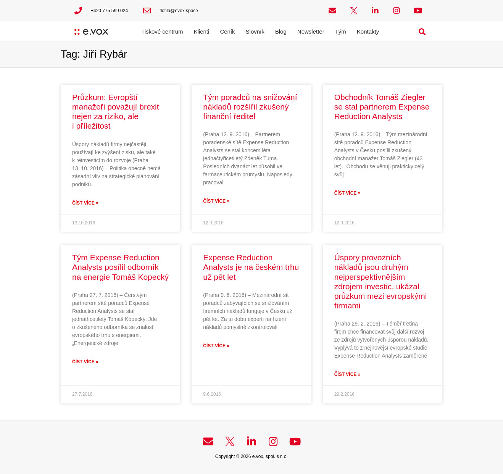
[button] (422, 31)
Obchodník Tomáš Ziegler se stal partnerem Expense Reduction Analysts (382, 107)
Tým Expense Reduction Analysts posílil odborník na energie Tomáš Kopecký (120, 267)
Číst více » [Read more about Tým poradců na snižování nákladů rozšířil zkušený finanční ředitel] (216, 201)
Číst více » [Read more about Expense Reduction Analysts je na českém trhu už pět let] (216, 345)
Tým (340, 31)
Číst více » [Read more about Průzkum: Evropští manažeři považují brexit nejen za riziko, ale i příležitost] (85, 203)
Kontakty (368, 31)
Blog (281, 31)
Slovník (255, 31)
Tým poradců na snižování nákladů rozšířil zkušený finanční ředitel (250, 107)
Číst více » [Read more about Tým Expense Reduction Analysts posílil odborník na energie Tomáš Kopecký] (85, 361)
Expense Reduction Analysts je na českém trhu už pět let (251, 267)
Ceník (227, 31)
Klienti (202, 31)
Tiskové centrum (162, 31)
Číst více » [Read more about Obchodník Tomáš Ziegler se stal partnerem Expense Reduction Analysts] (347, 193)
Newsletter (310, 31)
